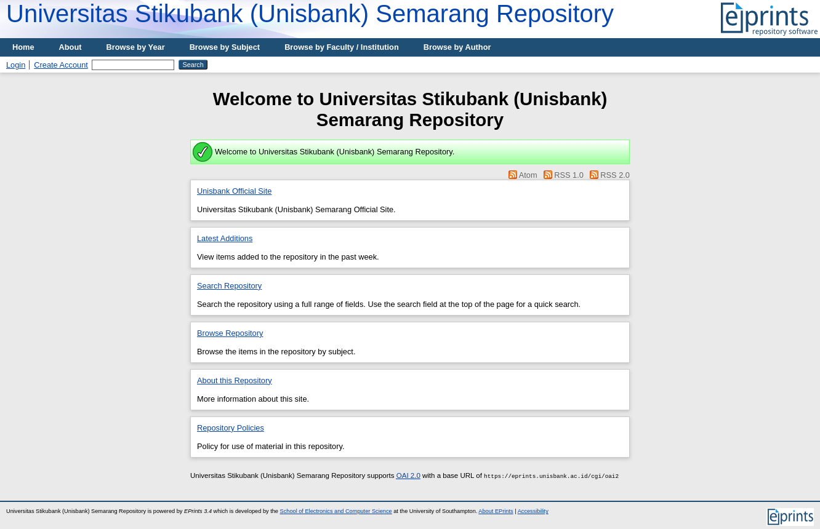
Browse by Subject (225, 47)
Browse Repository (230, 333)
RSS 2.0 (615, 175)
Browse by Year (136, 47)
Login (15, 65)
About (70, 47)
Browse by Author (457, 47)
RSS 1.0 (569, 175)
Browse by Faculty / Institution (341, 47)
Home (23, 47)
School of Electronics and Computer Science (336, 511)
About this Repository (234, 380)
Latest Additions (224, 238)
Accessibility (533, 511)
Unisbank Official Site (234, 191)
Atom (528, 175)
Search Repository (229, 285)
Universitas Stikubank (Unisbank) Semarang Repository (310, 13)
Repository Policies (230, 427)
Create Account (61, 65)
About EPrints (495, 511)
